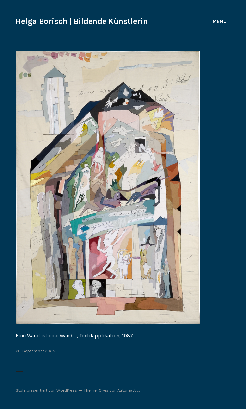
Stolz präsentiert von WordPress (46, 390)
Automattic (128, 390)
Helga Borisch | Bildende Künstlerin (82, 21)
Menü (220, 21)
